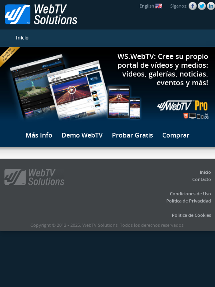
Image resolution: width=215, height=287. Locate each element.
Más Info (39, 135)
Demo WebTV (82, 135)
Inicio (22, 37)
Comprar (175, 135)
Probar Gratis (132, 135)
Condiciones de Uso (190, 194)
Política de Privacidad (188, 201)
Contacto (201, 179)
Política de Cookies (191, 215)
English (150, 6)
